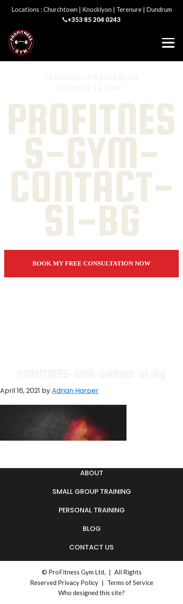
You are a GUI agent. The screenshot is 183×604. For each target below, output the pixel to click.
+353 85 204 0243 (94, 19)
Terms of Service (130, 582)
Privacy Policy (78, 582)
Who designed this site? (91, 592)
